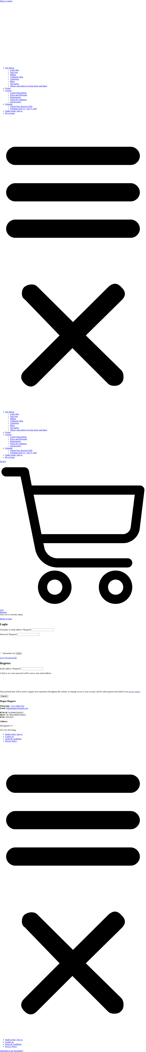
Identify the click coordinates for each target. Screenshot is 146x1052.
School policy (15, 102)
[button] (73, 262)
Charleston (14, 79)
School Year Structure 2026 (21, 106)
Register (4, 696)
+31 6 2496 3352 (17, 706)
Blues (12, 81)
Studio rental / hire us (14, 111)
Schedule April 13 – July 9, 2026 (23, 109)
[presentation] (19, 643)
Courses (8, 90)
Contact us (9, 736)
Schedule (9, 104)
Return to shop (6, 619)
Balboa (13, 75)
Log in (18, 653)
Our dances (9, 68)
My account (10, 113)
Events (8, 88)
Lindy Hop (14, 70)
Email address (10, 669)
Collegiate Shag (16, 77)
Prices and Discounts (18, 95)
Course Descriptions (18, 93)
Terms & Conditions (18, 100)
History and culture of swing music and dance (28, 86)
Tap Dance (14, 84)
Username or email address (15, 630)
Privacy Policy (11, 741)
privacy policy (134, 692)
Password (8, 634)
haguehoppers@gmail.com (17, 708)
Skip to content (6, 1)
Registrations (15, 97)
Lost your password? (8, 658)
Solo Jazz (14, 72)
